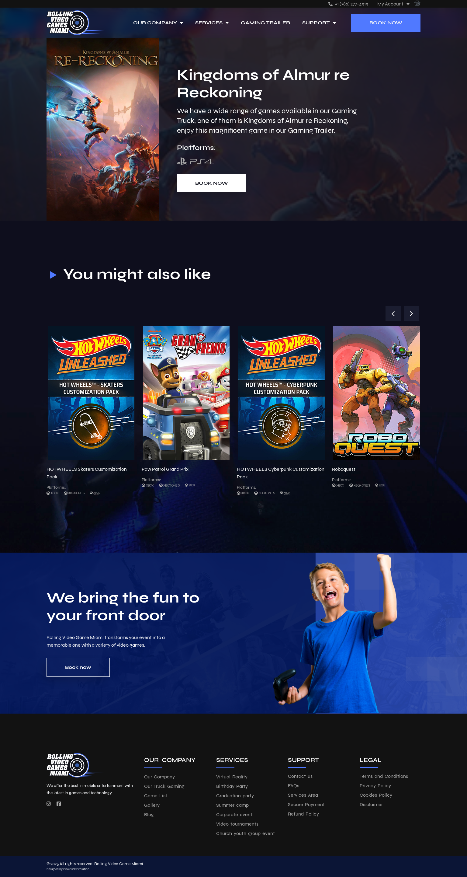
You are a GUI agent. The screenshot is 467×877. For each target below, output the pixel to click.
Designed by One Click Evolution (68, 869)
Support (319, 22)
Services (212, 22)
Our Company (158, 22)
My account (393, 4)
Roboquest (343, 469)
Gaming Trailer (265, 23)
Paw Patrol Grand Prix (165, 469)
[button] (393, 313)
